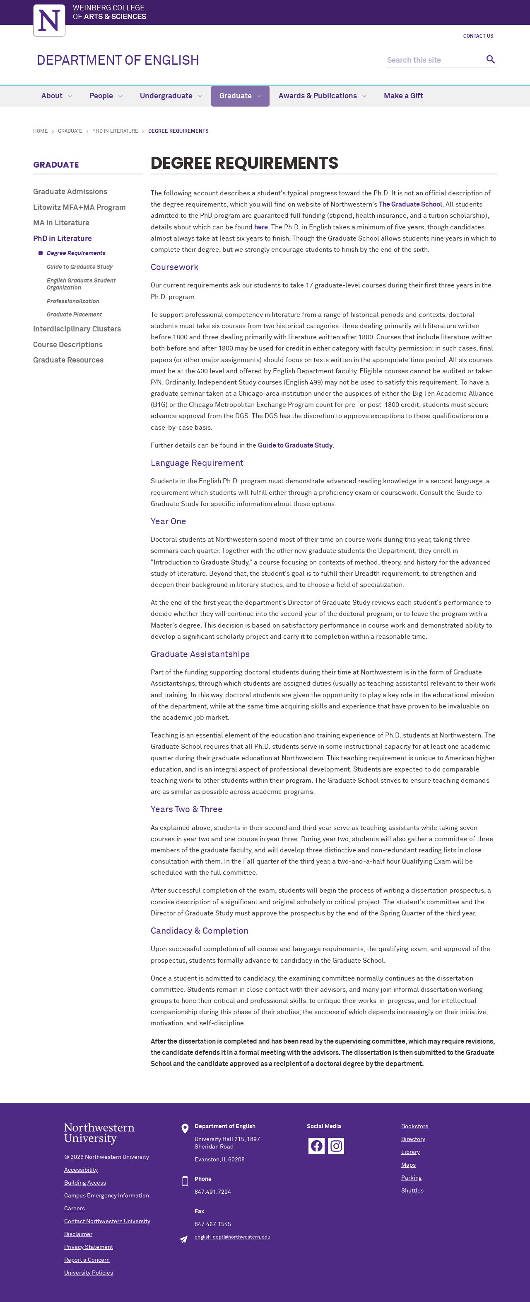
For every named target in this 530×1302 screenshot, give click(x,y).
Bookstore (415, 1126)
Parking (411, 1178)
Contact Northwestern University (107, 1221)
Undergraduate (171, 96)
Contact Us (478, 36)
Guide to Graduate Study (80, 267)
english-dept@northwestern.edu (232, 1237)
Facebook (316, 1146)
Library (410, 1152)
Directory (413, 1139)
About (56, 96)
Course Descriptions (68, 345)
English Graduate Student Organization (81, 284)
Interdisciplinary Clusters (77, 329)
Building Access (85, 1183)
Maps (408, 1165)
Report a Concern (87, 1260)
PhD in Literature (115, 131)
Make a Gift (403, 96)
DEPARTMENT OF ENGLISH (118, 61)
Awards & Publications (322, 96)
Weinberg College (285, 13)
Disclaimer (78, 1234)
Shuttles (412, 1191)
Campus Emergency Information (106, 1196)
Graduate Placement (74, 315)
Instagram (336, 1146)
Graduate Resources (68, 360)
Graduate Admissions (70, 192)
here (261, 227)
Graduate (240, 96)
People (106, 96)
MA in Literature (61, 223)
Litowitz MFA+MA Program (79, 208)
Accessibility (81, 1170)
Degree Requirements (76, 253)
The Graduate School (410, 204)
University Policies (88, 1273)
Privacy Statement (88, 1247)
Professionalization (73, 301)
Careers (74, 1209)
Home (40, 131)
